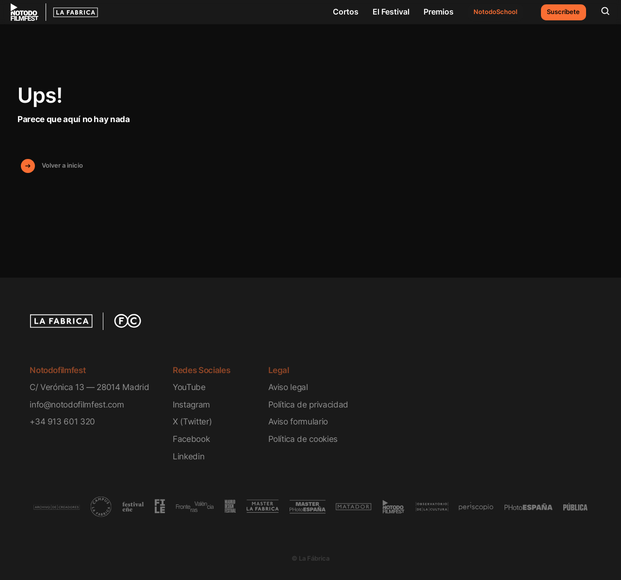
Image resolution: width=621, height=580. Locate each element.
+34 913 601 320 (62, 421)
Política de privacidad (308, 404)
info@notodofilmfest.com (77, 404)
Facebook (191, 439)
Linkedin (188, 456)
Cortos (346, 11)
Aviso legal (288, 387)
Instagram (191, 404)
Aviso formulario (298, 421)
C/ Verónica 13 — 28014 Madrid (89, 387)
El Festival (391, 11)
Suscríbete (563, 12)
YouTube (189, 387)
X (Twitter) (192, 421)
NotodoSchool (495, 12)
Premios (439, 11)
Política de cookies (303, 439)
